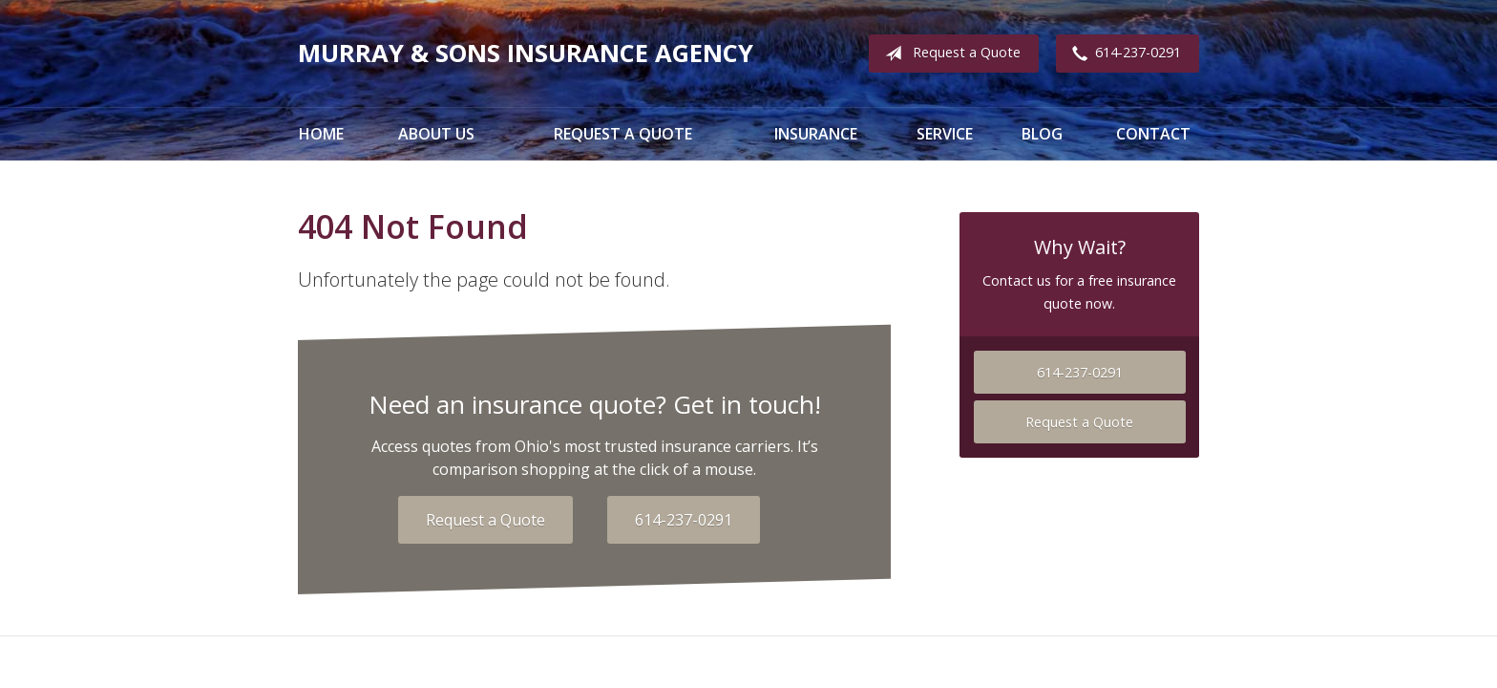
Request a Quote (949, 53)
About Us (436, 133)
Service (945, 133)
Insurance (815, 133)
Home (321, 133)
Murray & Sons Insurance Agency (525, 53)
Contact (1153, 133)
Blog (1042, 133)
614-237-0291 (1123, 53)
